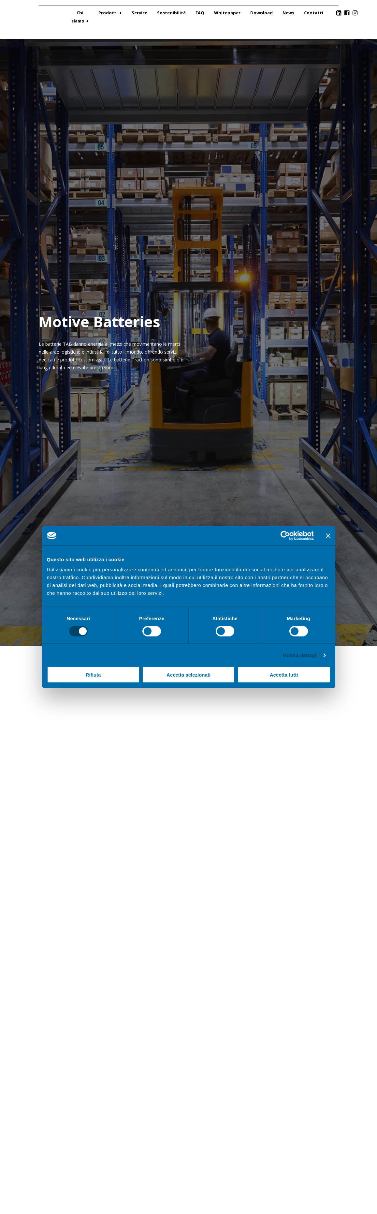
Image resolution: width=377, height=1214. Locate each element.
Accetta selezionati (188, 675)
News (288, 13)
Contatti (313, 13)
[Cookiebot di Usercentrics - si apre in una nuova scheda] (285, 535)
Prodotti (108, 13)
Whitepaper (227, 13)
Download (261, 13)
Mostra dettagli (300, 655)
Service (139, 13)
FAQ (200, 13)
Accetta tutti (284, 675)
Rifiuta (93, 675)
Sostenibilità (171, 13)
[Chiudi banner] (328, 535)
